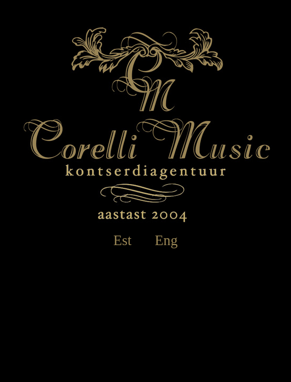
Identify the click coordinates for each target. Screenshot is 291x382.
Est (122, 240)
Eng (166, 240)
